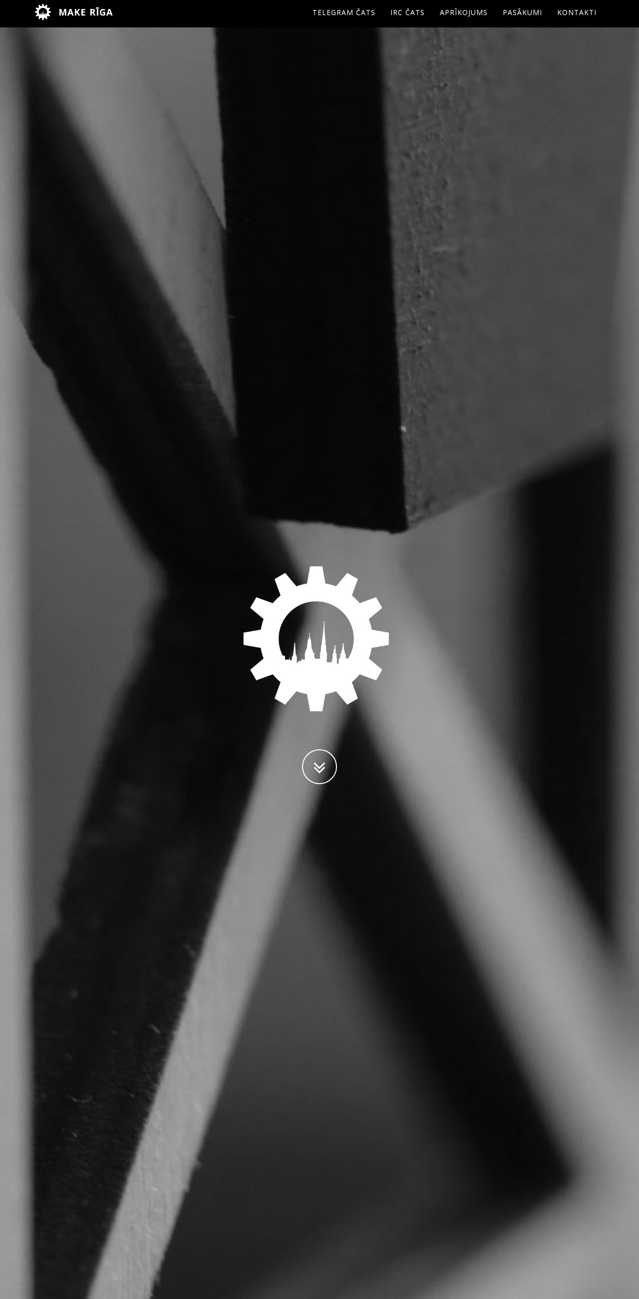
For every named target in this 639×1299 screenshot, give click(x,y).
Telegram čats (344, 22)
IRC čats (407, 22)
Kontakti (577, 22)
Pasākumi (522, 22)
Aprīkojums (464, 22)
